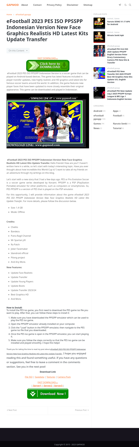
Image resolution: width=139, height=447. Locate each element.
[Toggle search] (130, 4)
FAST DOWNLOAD (48, 58)
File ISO (28, 376)
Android (110, 18)
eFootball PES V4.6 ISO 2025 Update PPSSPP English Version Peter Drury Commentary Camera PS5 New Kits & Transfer (118, 56)
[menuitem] (25, 5)
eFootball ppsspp (113, 46)
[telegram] (120, 5)
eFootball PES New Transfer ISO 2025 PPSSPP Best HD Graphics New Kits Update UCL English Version (119, 76)
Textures (51, 376)
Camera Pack (64, 376)
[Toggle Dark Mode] (125, 5)
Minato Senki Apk (115, 35)
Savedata (39, 376)
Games (116, 18)
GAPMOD (13, 5)
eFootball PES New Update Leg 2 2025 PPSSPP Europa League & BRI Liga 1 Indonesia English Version (119, 95)
